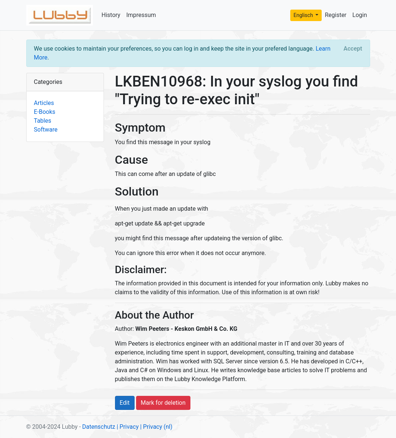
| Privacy (127, 426)
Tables (42, 120)
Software (46, 129)
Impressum (141, 14)
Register (335, 14)
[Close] (352, 49)
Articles (44, 102)
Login (359, 14)
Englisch (304, 15)
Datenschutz (98, 426)
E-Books (44, 111)
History (111, 14)
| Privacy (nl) (156, 426)
